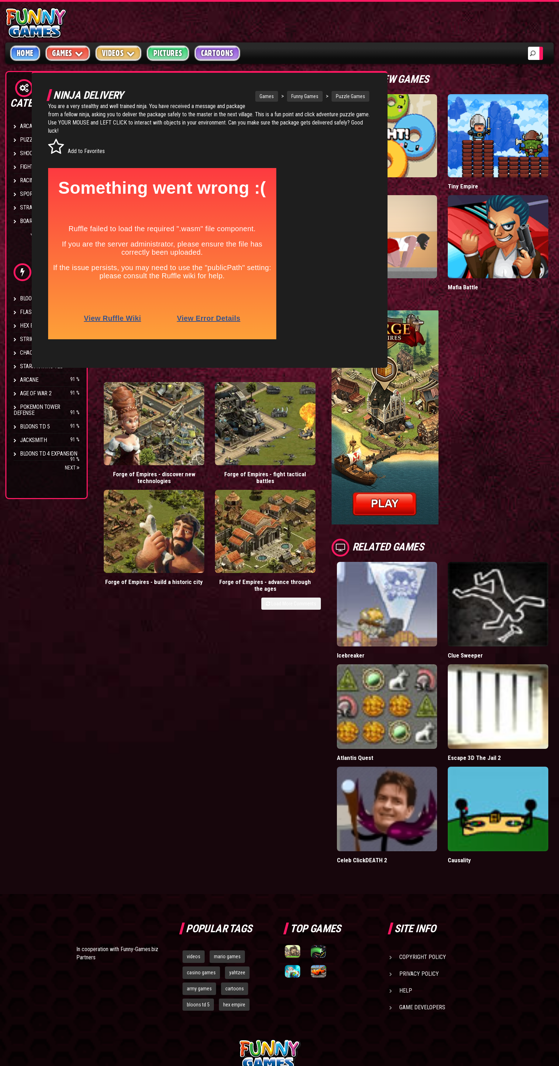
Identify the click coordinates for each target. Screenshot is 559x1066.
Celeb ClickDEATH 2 (401, 779)
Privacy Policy (419, 892)
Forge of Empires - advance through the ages (326, 440)
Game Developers (422, 926)
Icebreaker (389, 606)
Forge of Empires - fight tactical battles (196, 437)
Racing (28, 180)
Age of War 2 (35, 393)
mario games (227, 875)
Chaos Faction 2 (40, 352)
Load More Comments (330, 463)
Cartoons (217, 53)
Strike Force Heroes (45, 339)
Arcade (29, 126)
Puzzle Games (322, 96)
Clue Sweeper (485, 606)
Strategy (32, 207)
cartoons (234, 907)
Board (28, 221)
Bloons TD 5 (35, 426)
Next (72, 468)
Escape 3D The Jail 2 (493, 692)
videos (193, 875)
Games (239, 96)
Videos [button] (118, 53)
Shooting (31, 153)
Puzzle (29, 139)
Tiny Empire (482, 170)
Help (405, 909)
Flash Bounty (37, 312)
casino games (201, 891)
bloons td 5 (198, 923)
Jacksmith (33, 440)
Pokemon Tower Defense (37, 409)
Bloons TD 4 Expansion (48, 453)
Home (25, 53)
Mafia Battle (482, 255)
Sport (27, 194)
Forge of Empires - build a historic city (261, 437)
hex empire (234, 923)
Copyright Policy (422, 875)
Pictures (167, 53)
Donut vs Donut (395, 170)
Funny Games (277, 96)
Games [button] (67, 53)
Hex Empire (34, 325)
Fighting (30, 166)
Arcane (29, 379)
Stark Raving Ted (41, 366)
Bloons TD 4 (35, 298)
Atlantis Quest (394, 692)
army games (199, 907)
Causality (479, 779)
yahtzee (237, 891)
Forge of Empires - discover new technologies (131, 440)
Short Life (388, 255)
